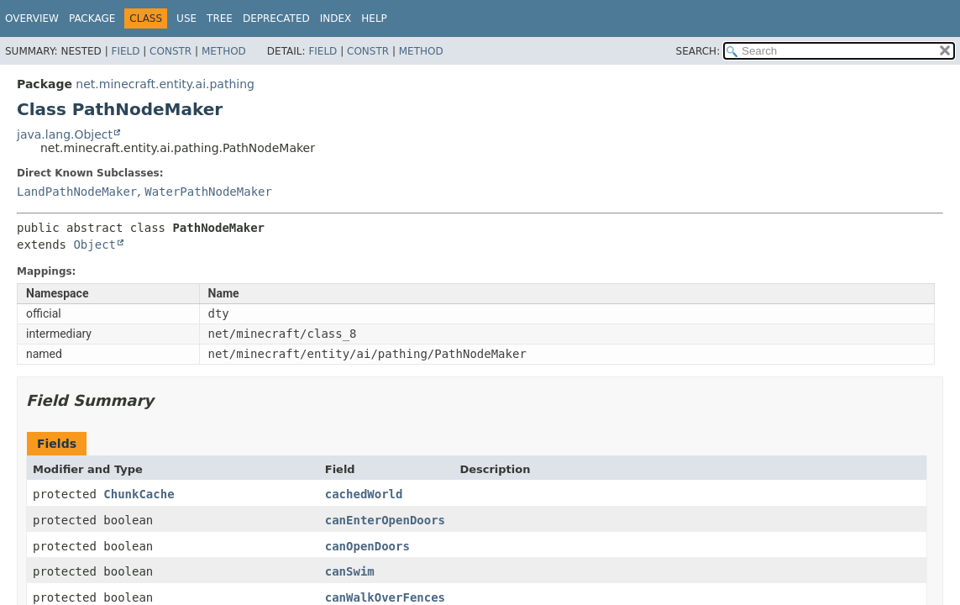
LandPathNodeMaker (77, 191)
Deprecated (276, 18)
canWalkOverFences (385, 597)
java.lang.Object (65, 134)
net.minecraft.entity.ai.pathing (165, 84)
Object (94, 244)
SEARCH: (698, 51)
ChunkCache (138, 494)
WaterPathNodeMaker (208, 191)
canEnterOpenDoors (385, 520)
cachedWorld (364, 494)
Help (374, 18)
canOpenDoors (367, 546)
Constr (170, 51)
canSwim (350, 571)
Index (336, 18)
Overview (32, 18)
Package (92, 18)
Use (186, 18)
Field (125, 51)
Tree (220, 18)
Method (224, 51)
